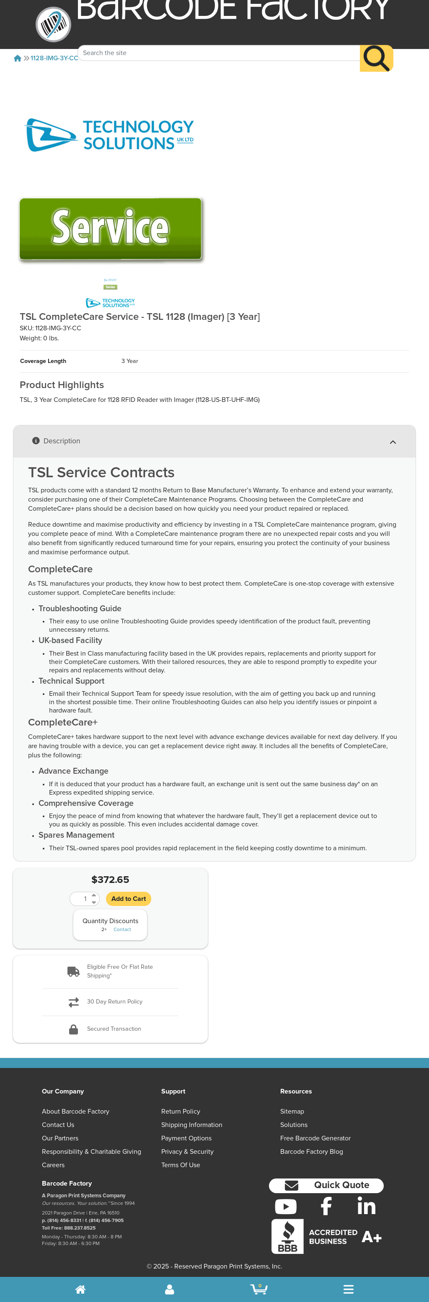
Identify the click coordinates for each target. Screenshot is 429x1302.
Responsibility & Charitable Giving (91, 1151)
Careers (53, 1165)
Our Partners (60, 1138)
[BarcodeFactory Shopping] (259, 1289)
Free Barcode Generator (315, 1138)
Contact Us (58, 1125)
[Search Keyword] (219, 40)
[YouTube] (286, 1207)
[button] (110, 972)
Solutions (294, 1125)
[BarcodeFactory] (53, 24)
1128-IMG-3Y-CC (54, 58)
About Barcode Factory (75, 1111)
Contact (122, 929)
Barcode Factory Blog (311, 1151)
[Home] (17, 58)
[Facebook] (326, 1206)
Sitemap (292, 1111)
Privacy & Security (187, 1151)
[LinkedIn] (366, 1207)
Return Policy (180, 1111)
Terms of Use (180, 1165)
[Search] (376, 45)
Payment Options (186, 1138)
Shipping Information (191, 1125)
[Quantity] (80, 899)
